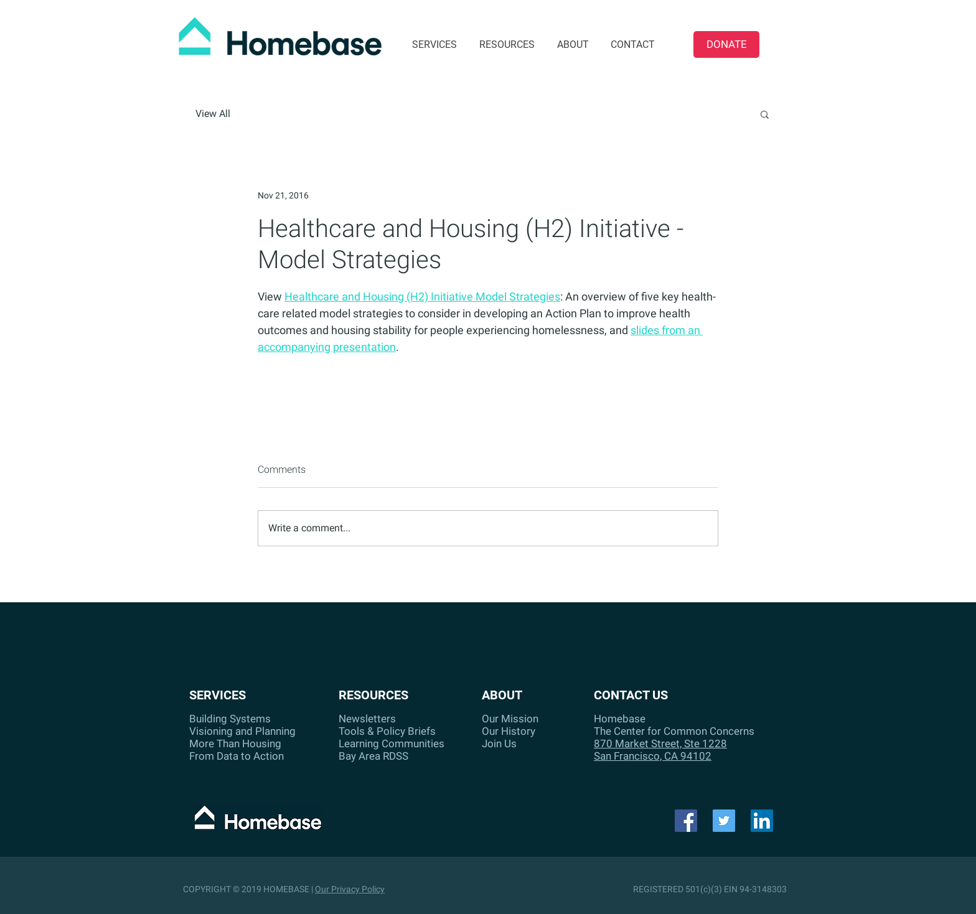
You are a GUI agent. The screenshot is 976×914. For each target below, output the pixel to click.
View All (212, 113)
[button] (765, 114)
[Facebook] (686, 820)
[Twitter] (724, 820)
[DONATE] (726, 44)
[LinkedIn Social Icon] (762, 820)
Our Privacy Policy (350, 889)
